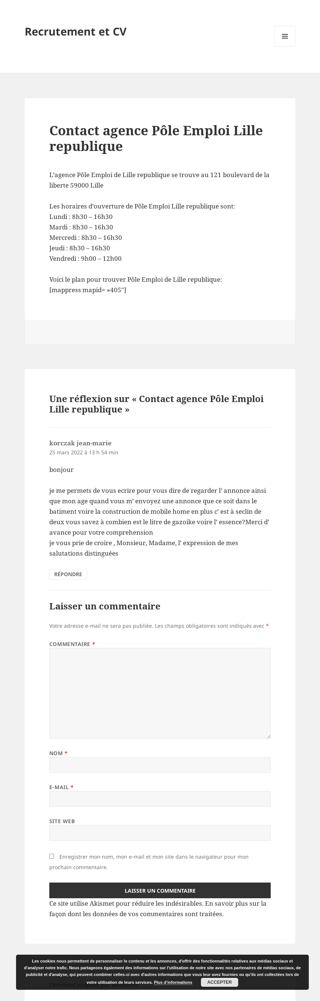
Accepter (219, 982)
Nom (58, 753)
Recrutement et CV (76, 31)
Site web (62, 821)
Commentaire (72, 644)
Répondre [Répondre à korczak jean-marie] (68, 574)
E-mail (61, 787)
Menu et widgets (285, 46)
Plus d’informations (173, 982)
